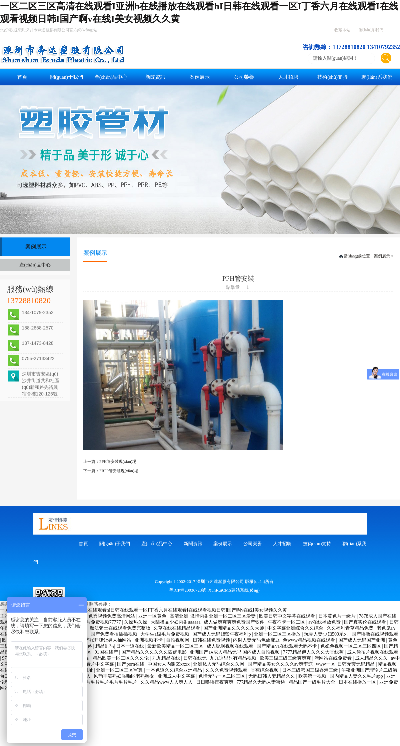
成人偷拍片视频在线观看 (372, 652)
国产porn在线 (131, 664)
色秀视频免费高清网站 (112, 616)
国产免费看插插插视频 (115, 634)
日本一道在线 (130, 646)
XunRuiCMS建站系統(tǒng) (234, 590)
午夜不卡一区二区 (287, 622)
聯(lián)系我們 (371, 30)
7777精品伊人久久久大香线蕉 (314, 652)
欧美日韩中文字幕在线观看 (287, 616)
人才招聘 (288, 77)
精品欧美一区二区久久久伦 (121, 658)
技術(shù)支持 (332, 77)
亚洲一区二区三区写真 (120, 670)
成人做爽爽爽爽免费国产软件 (235, 622)
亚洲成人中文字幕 (177, 676)
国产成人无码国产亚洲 (362, 640)
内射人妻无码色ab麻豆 (257, 640)
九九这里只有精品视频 (234, 658)
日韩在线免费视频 (212, 640)
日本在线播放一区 (358, 682)
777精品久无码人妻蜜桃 (261, 682)
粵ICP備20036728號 (187, 590)
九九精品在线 (166, 658)
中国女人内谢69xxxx (169, 664)
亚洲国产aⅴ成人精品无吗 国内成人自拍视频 (235, 652)
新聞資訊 (155, 77)
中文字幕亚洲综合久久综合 (296, 628)
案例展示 (200, 77)
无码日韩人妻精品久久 (272, 676)
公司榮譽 (244, 77)
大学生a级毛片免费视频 (165, 634)
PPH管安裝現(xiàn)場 (117, 461)
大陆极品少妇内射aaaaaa (176, 622)
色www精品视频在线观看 (309, 640)
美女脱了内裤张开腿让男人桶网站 (97, 640)
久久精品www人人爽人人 (167, 682)
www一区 (325, 664)
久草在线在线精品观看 (177, 628)
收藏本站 (342, 30)
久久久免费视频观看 (227, 670)
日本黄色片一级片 (337, 616)
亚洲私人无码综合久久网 (219, 664)
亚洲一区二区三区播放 (278, 634)
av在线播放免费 (325, 622)
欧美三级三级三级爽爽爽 (286, 658)
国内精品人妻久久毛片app (357, 676)
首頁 (22, 77)
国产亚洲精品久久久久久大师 (234, 628)
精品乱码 (104, 646)
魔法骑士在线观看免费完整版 (121, 628)
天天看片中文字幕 (96, 664)
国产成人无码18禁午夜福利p (222, 634)
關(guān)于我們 (66, 77)
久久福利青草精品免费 (351, 628)
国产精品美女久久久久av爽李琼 (281, 664)
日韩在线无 (195, 658)
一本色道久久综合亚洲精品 (174, 670)
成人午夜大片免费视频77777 (92, 622)
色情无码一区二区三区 (222, 676)
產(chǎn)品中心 (111, 77)
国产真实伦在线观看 (365, 622)
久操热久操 (136, 622)
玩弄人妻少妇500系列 (327, 634)
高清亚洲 (179, 616)
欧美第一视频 (313, 676)
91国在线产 (107, 652)
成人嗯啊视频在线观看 (231, 646)
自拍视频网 (178, 640)
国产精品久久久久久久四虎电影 (154, 652)
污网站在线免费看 (333, 658)
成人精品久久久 (372, 658)
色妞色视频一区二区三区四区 (351, 646)
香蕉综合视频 (265, 670)
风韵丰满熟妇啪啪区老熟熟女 (125, 676)
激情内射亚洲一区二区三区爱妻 (223, 616)
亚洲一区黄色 (153, 616)
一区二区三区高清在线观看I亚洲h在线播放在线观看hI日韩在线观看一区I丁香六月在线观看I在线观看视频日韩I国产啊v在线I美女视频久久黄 (143, 610)
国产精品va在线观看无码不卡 (287, 646)
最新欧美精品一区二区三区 (176, 646)
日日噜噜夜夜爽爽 (215, 682)
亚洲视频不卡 (149, 640)
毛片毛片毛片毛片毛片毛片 (110, 682)
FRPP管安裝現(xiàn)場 (118, 471)
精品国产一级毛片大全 (313, 682)
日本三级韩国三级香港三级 (310, 670)
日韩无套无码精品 (356, 664)
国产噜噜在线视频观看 (375, 634)
